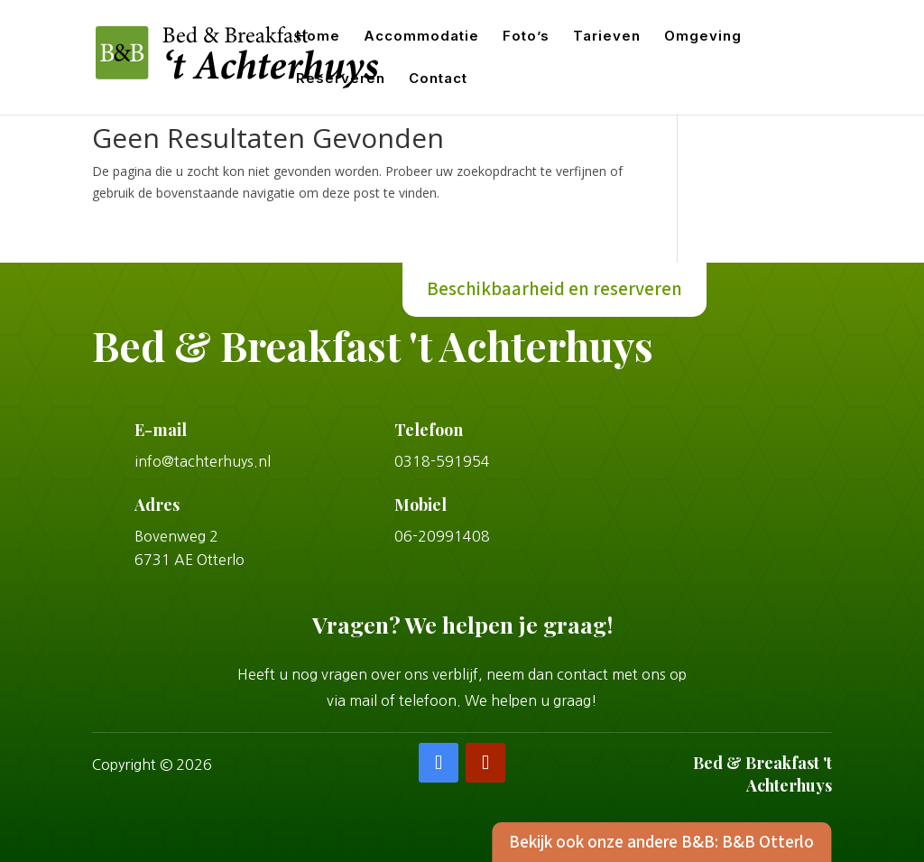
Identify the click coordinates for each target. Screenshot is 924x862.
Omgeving (703, 37)
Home (318, 37)
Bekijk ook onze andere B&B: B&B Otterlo (651, 841)
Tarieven (607, 37)
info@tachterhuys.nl (202, 461)
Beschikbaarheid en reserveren (554, 289)
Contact (438, 79)
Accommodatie (421, 37)
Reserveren (340, 79)
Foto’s (526, 37)
